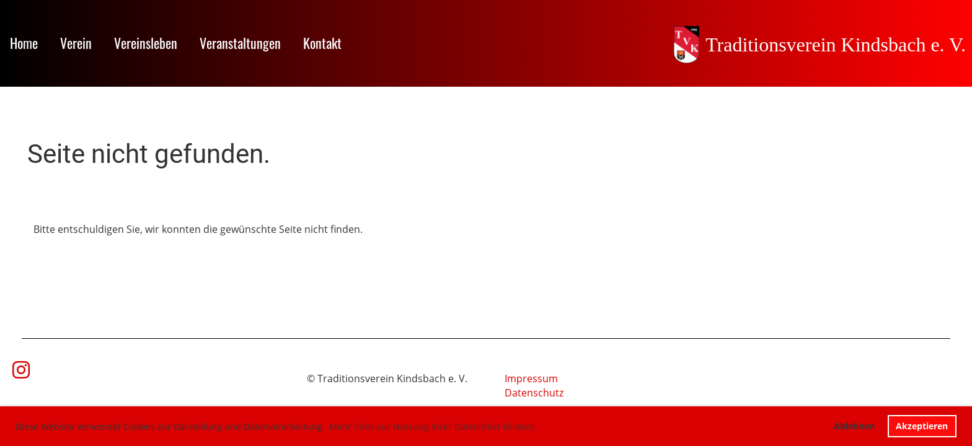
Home (24, 43)
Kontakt (322, 43)
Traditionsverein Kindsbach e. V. (835, 44)
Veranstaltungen (240, 43)
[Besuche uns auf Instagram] (21, 369)
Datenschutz (534, 393)
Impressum (531, 378)
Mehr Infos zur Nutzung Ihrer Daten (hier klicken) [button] (431, 426)
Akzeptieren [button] (922, 426)
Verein (76, 43)
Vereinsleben (145, 43)
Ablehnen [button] (854, 426)
